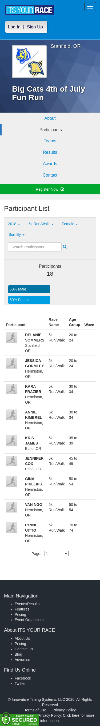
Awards (50, 163)
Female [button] (70, 224)
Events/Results (27, 604)
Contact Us (24, 649)
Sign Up (35, 26)
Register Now (50, 189)
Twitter (20, 683)
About (50, 118)
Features (22, 609)
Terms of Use (35, 710)
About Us (22, 638)
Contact (50, 175)
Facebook (23, 678)
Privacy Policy (64, 710)
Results (50, 152)
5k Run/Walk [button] (41, 224)
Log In (14, 26)
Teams (50, 141)
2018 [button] (14, 224)
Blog (18, 654)
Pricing (20, 614)
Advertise (22, 659)
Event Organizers (29, 620)
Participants (50, 129)
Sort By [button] (17, 234)
